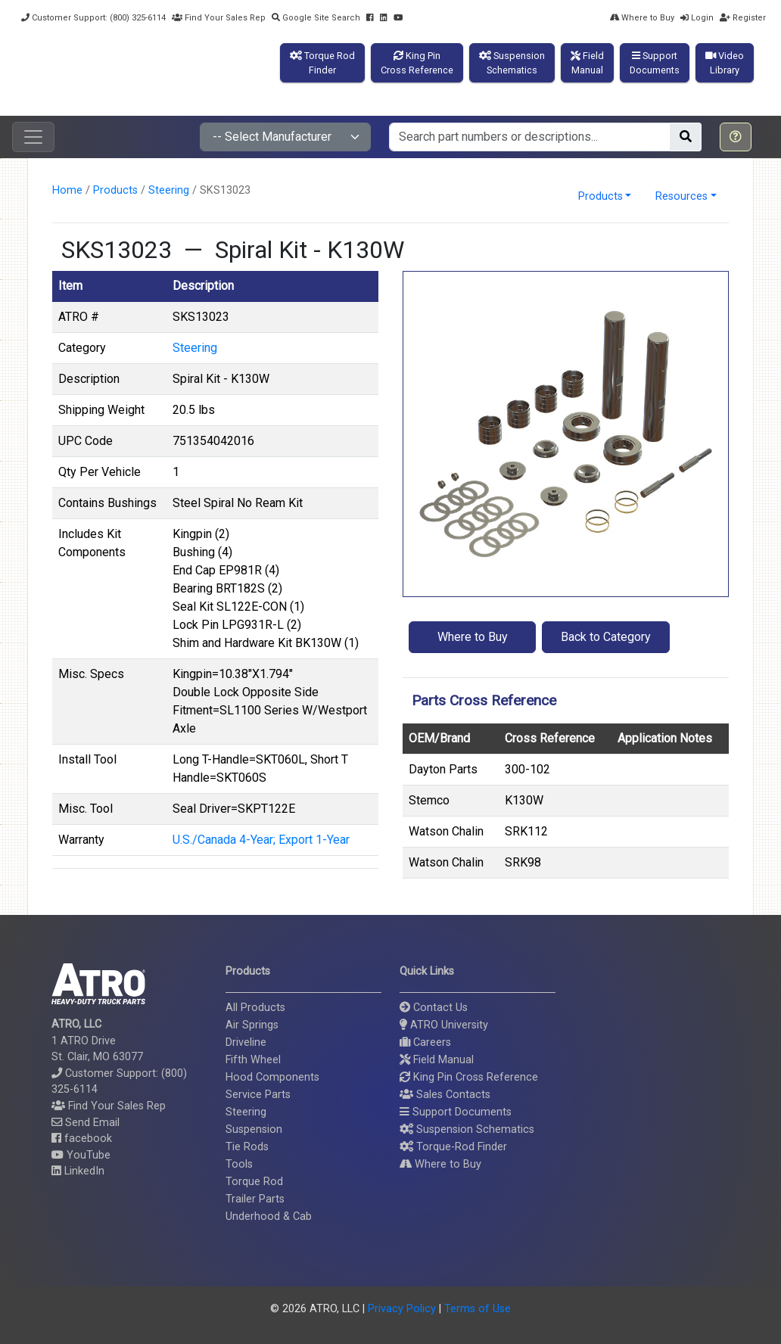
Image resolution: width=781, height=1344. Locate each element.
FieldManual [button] (587, 63)
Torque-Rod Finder (453, 1146)
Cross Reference (550, 738)
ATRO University (444, 1025)
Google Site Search (316, 18)
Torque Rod (254, 1181)
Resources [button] (681, 196)
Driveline (246, 1042)
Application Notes (665, 738)
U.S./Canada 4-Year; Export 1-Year (261, 839)
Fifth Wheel (253, 1059)
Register (743, 18)
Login (697, 18)
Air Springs (252, 1025)
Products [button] (600, 196)
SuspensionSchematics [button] (512, 63)
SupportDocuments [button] (655, 63)
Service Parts (258, 1094)
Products (115, 190)
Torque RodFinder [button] (322, 63)
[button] (735, 137)
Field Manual (437, 1059)
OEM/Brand (439, 738)
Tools (239, 1164)
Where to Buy (642, 18)
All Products (255, 1007)
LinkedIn (77, 1171)
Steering (168, 190)
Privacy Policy (402, 1308)
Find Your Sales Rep (219, 18)
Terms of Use (477, 1308)
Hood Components (272, 1077)
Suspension (254, 1129)
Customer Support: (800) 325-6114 (93, 18)
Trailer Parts (255, 1199)
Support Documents (456, 1112)
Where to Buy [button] (472, 637)
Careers (425, 1042)
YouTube (80, 1155)
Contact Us (434, 1007)
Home (67, 190)
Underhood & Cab (269, 1216)
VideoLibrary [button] (724, 63)
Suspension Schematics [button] (467, 1129)
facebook (81, 1138)
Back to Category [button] (606, 637)
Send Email (85, 1122)
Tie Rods (247, 1146)
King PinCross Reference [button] (417, 63)
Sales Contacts (445, 1094)
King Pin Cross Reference (469, 1077)
